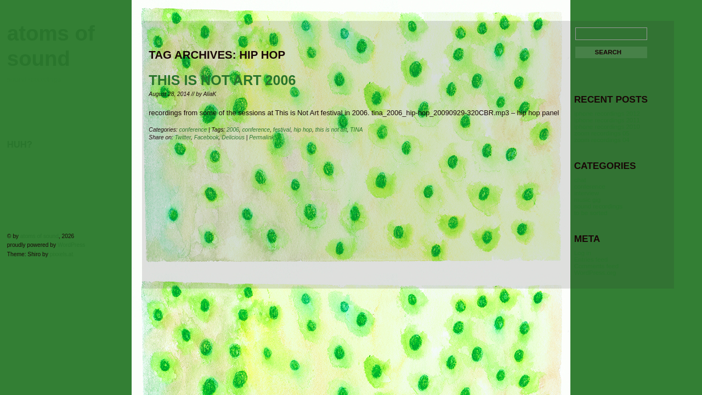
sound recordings (598, 206)
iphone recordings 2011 (607, 120)
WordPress (71, 245)
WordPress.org (595, 272)
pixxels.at (61, 254)
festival (282, 130)
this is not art (331, 130)
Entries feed (591, 259)
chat (580, 180)
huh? (19, 144)
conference (193, 130)
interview (586, 193)
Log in (582, 253)
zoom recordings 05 (602, 133)
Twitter (183, 137)
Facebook (206, 137)
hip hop (302, 130)
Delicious (233, 137)
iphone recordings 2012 (607, 113)
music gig (587, 199)
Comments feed (596, 266)
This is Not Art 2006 (222, 80)
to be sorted (591, 213)
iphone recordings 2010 (607, 126)
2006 (233, 130)
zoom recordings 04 (602, 140)
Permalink (261, 137)
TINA (356, 130)
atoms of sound (39, 236)
